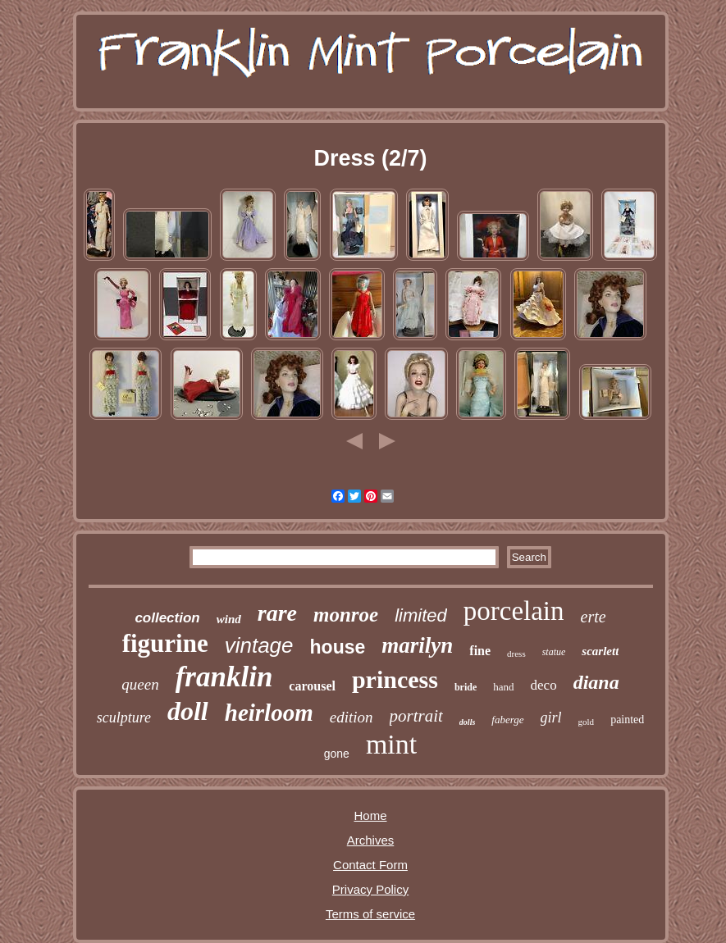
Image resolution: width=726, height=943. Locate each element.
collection (167, 618)
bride (465, 687)
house (338, 647)
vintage (259, 645)
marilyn (417, 645)
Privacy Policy (370, 889)
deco (544, 685)
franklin (224, 677)
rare (277, 613)
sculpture (124, 717)
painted (627, 719)
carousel (312, 686)
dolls (467, 722)
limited (421, 615)
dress (516, 653)
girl (551, 717)
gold (586, 722)
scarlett (600, 651)
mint (391, 744)
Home (370, 815)
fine (480, 651)
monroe (345, 615)
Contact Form (370, 865)
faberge (507, 719)
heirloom (269, 712)
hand (503, 687)
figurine (165, 643)
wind (229, 619)
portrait (416, 716)
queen (139, 684)
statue (554, 652)
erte (593, 617)
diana (596, 682)
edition (351, 717)
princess (395, 679)
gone (336, 753)
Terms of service (370, 914)
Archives (371, 840)
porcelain (513, 611)
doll (187, 711)
